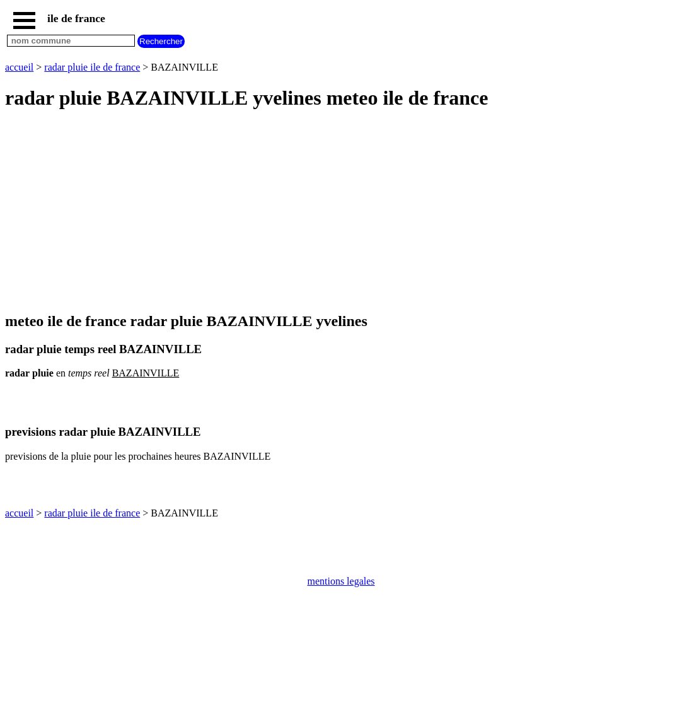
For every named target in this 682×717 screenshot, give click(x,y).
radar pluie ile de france (92, 67)
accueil (19, 67)
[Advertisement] (341, 212)
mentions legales (340, 581)
